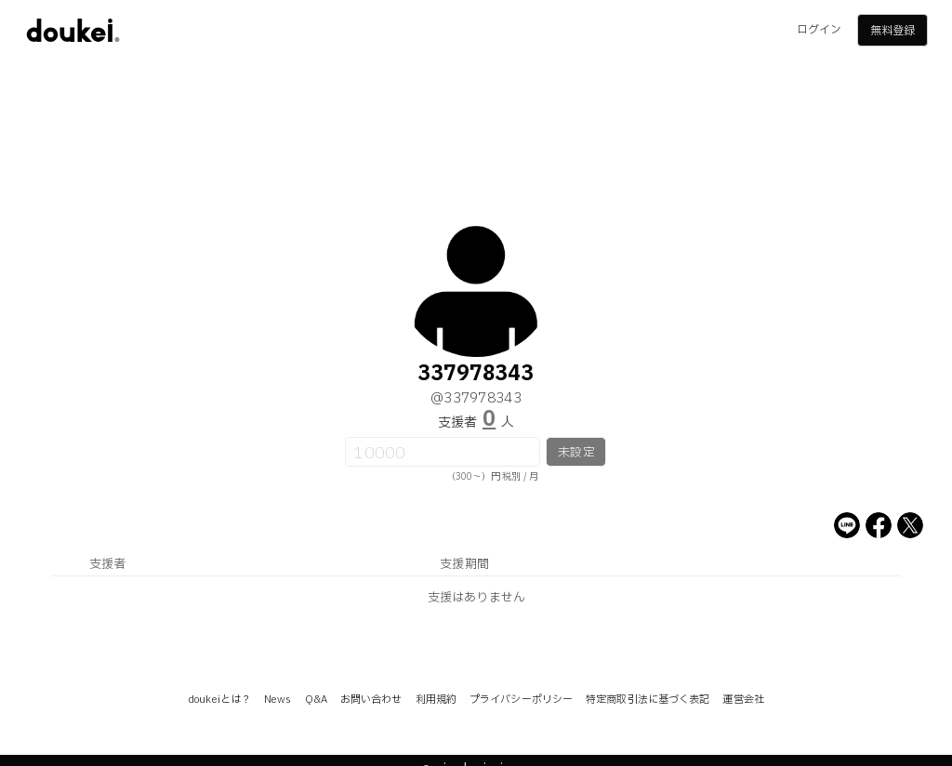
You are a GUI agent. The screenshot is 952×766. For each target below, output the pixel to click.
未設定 (576, 452)
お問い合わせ (371, 699)
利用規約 (436, 699)
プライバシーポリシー (521, 699)
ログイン (819, 29)
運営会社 (742, 699)
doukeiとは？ (219, 699)
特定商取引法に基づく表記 (647, 699)
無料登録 (892, 30)
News (277, 699)
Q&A (316, 699)
